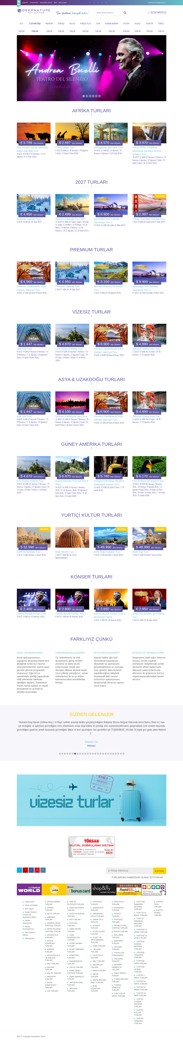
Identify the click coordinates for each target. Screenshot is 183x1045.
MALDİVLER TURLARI (96, 963)
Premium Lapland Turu (29, 219)
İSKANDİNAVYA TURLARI (74, 960)
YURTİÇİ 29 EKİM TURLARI (140, 992)
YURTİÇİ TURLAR (161, 27)
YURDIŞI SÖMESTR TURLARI (116, 985)
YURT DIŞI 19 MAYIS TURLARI (118, 992)
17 (100, 751)
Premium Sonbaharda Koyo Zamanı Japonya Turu (31, 288)
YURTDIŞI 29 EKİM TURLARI (140, 934)
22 (113, 751)
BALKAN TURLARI (49, 966)
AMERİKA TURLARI (50, 916)
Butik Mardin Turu (64, 551)
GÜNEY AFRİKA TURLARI (74, 942)
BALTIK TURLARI (54, 971)
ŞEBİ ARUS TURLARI (117, 939)
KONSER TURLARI (95, 924)
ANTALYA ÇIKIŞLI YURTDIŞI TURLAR (53, 928)
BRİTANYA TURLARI (50, 975)
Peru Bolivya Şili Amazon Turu (148, 480)
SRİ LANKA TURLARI (117, 933)
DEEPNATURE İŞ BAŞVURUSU (156, 3)
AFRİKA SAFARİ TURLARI (52, 900)
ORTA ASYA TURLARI (117, 900)
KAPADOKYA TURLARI (96, 906)
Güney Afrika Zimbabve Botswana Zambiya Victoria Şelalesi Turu (146, 151)
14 (93, 751)
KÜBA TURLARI (99, 943)
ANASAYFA (25, 3)
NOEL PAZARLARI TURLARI (95, 986)
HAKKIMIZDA (34, 3)
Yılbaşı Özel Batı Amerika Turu (148, 219)
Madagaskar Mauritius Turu (108, 147)
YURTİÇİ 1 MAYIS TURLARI (140, 974)
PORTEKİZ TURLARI (117, 918)
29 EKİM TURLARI (126, 27)
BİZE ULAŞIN (62, 3)
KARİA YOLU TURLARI (96, 918)
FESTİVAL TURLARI (72, 922)
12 (88, 751)
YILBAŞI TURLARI (138, 27)
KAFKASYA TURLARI (96, 900)
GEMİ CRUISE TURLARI (74, 928)
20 (108, 751)
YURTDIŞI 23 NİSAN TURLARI (140, 928)
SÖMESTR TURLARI (149, 27)
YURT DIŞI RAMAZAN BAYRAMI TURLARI (139, 903)
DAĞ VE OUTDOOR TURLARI (75, 900)
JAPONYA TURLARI (72, 987)
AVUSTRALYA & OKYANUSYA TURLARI (52, 955)
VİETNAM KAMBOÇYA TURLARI (117, 964)
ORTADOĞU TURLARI (118, 906)
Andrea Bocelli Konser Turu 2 (70, 613)
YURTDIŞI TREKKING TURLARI (139, 952)
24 (118, 751)
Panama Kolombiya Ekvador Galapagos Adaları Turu (109, 482)
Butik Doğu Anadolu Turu (107, 551)
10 (83, 751)
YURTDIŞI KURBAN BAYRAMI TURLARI (139, 943)
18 (103, 751)
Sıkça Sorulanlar (31, 903)
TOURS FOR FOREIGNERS (118, 951)
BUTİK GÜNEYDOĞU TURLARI (50, 982)
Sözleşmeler (30, 936)
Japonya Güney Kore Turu (146, 348)
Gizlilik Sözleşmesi (27, 919)
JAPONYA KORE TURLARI (75, 981)
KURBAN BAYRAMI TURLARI (111, 27)
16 (98, 751)
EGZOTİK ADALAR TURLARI (75, 912)
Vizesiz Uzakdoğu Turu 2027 (70, 219)
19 (106, 751)
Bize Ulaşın (29, 906)
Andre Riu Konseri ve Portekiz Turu (148, 615)
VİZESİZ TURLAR (72, 27)
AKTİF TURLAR (53, 911)
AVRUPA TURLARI (49, 948)
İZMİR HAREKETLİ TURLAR (75, 975)
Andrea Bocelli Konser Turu (31, 613)
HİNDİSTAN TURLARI (73, 954)
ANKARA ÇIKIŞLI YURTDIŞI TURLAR (53, 922)
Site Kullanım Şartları (29, 931)
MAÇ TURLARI (98, 959)
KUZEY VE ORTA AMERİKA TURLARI (96, 937)
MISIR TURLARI (99, 968)
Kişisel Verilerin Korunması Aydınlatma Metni (30, 912)
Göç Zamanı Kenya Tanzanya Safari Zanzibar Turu (32, 149)
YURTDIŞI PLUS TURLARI (85, 27)
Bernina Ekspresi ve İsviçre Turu (108, 288)
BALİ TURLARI (53, 961)
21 (111, 751)
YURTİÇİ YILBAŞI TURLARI (158, 910)
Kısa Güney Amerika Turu (69, 348)
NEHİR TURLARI (94, 973)
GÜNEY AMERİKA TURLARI (75, 948)
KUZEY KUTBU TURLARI (97, 930)
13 (90, 751)
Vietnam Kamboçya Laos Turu (71, 416)
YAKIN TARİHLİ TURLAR (119, 972)
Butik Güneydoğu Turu (29, 551)
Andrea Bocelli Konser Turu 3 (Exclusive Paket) (109, 615)
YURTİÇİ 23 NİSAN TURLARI (140, 986)
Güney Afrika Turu (64, 147)
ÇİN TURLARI (52, 988)
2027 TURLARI (21, 27)
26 (123, 751)
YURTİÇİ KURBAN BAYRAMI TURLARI (138, 1000)
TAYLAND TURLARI (117, 945)
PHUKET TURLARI (116, 912)
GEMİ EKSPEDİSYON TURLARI (73, 934)
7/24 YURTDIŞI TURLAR (35, 27)
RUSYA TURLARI (121, 929)
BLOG (55, 3)
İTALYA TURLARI (76, 965)
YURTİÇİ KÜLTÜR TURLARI (138, 1010)
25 (121, 751)
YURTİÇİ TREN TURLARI (158, 901)
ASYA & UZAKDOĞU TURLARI (50, 940)
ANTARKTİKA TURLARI (51, 933)
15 (95, 751)
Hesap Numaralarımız (28, 925)
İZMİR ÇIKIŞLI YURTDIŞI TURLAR (75, 969)
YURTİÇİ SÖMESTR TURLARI (138, 1018)
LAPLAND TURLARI (95, 948)
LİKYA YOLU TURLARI (96, 954)
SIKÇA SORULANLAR (46, 3)
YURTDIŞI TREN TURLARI (140, 959)
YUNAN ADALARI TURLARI (120, 978)
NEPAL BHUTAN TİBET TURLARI (98, 979)
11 (85, 751)
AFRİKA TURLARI (49, 906)
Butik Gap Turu (140, 551)
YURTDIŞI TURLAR (61, 27)
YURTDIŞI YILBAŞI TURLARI (139, 966)
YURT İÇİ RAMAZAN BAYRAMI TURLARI (139, 920)
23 (116, 751)
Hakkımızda (29, 899)
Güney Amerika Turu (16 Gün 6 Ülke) (71, 482)
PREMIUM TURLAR (49, 27)
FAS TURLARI (75, 917)
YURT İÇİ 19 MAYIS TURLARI (140, 911)
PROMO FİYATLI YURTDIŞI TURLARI (120, 924)
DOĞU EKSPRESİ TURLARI (75, 906)
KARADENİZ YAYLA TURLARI (97, 912)
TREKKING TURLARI (117, 957)
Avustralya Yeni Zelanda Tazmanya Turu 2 (107, 221)
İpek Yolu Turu (24, 348)
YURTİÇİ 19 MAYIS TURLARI (140, 980)
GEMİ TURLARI (98, 27)
